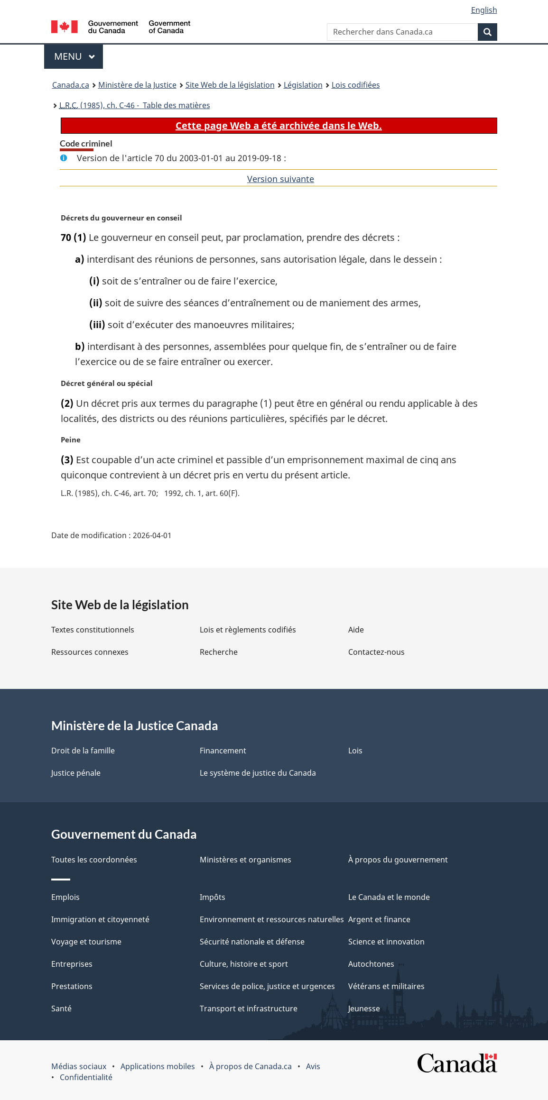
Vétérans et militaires (386, 986)
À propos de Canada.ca (250, 1066)
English (484, 10)
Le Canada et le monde (389, 897)
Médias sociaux (78, 1066)
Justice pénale (76, 773)
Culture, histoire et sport (244, 964)
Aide (356, 629)
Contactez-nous (376, 652)
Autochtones (371, 964)
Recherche (219, 652)
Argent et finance (379, 919)
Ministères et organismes (245, 859)
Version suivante (280, 178)
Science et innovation (386, 941)
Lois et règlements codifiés (248, 629)
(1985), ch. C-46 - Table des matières (134, 105)
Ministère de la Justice (137, 85)
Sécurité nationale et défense (252, 941)
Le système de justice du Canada (258, 773)
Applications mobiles (158, 1066)
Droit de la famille (83, 750)
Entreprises (72, 964)
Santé (61, 1008)
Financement (223, 750)
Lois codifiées (356, 85)
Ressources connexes (90, 652)
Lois (355, 750)
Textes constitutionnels (92, 629)
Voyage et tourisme (86, 941)
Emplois (65, 897)
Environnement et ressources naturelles (272, 919)
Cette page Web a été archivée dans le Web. (279, 125)
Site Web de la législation (230, 85)
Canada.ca (70, 85)
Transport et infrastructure (248, 1008)
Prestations (72, 986)
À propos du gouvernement (398, 859)
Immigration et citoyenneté (100, 919)
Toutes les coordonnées (94, 859)
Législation (303, 85)
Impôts (212, 897)
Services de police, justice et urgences (267, 986)
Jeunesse (364, 1008)
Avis (313, 1066)
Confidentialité (86, 1077)
